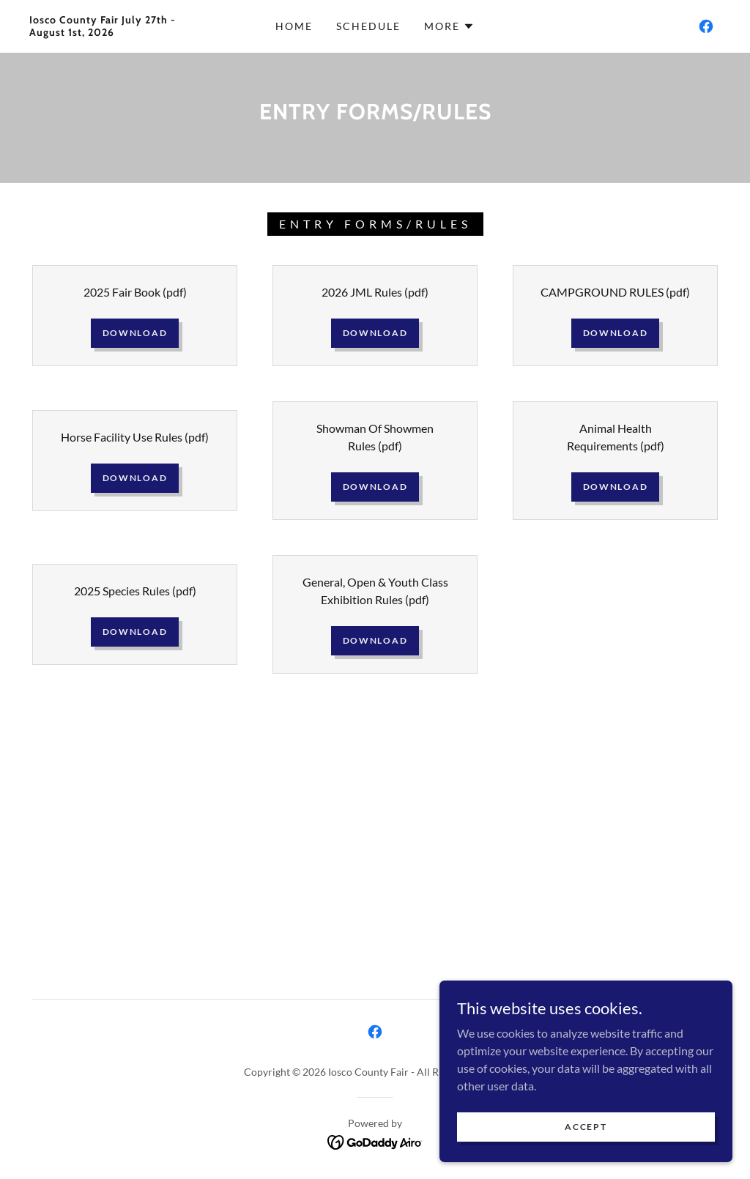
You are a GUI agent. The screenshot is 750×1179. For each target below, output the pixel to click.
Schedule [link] (368, 26)
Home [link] (294, 26)
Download (135, 332)
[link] (121, 31)
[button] (449, 26)
